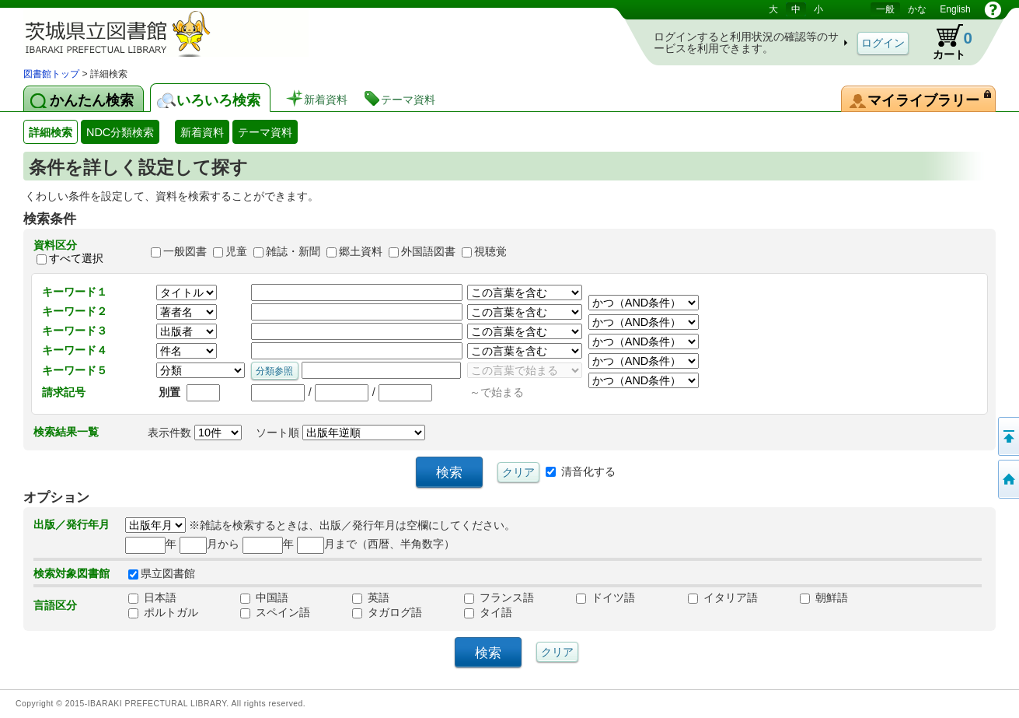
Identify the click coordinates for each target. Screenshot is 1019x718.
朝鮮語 (824, 597)
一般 (885, 9)
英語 (370, 597)
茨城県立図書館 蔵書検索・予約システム (186, 33)
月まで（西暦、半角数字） (376, 544)
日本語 (152, 597)
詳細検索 (50, 132)
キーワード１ (74, 291)
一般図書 (185, 252)
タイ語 (488, 612)
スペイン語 (275, 612)
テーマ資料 (265, 132)
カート (945, 42)
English (955, 9)
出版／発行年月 (71, 524)
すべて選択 (76, 258)
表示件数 (195, 432)
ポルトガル (163, 612)
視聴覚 (490, 252)
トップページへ (1007, 479)
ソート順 (340, 432)
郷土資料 (360, 252)
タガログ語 (387, 612)
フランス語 (499, 597)
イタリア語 (723, 597)
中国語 (264, 597)
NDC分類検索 (120, 132)
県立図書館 (161, 573)
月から (209, 544)
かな (917, 9)
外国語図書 (428, 252)
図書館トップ (51, 73)
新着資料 (202, 132)
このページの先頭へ (1007, 436)
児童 (236, 252)
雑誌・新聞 (293, 252)
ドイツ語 (605, 597)
